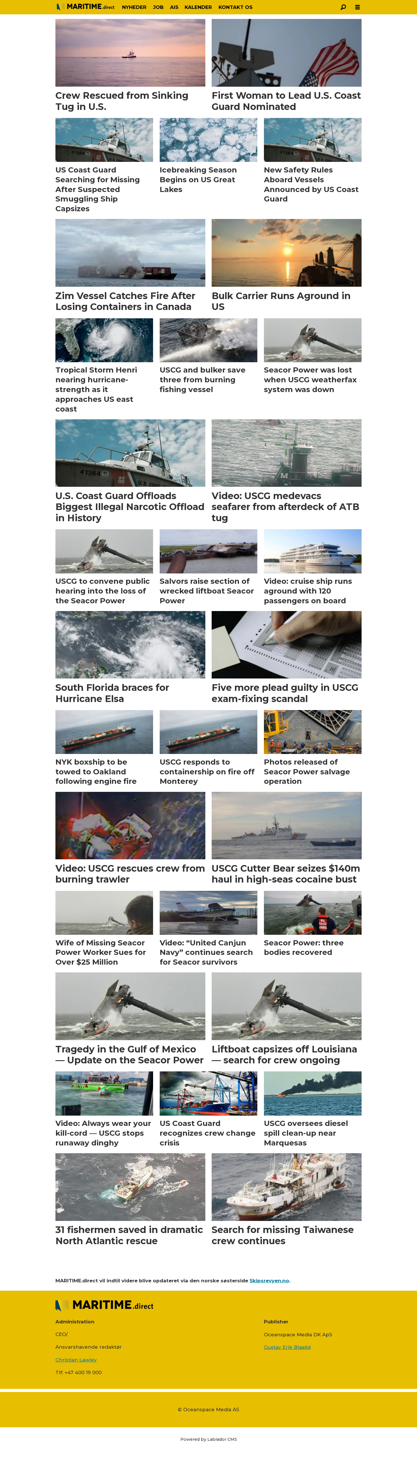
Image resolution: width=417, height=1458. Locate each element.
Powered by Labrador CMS (208, 1439)
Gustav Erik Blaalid (287, 1347)
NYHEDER (134, 7)
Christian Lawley (76, 1360)
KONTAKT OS (235, 7)
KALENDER (198, 7)
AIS (174, 7)
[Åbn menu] (358, 7)
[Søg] (343, 7)
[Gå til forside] (85, 7)
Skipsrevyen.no (269, 1280)
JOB (158, 7)
